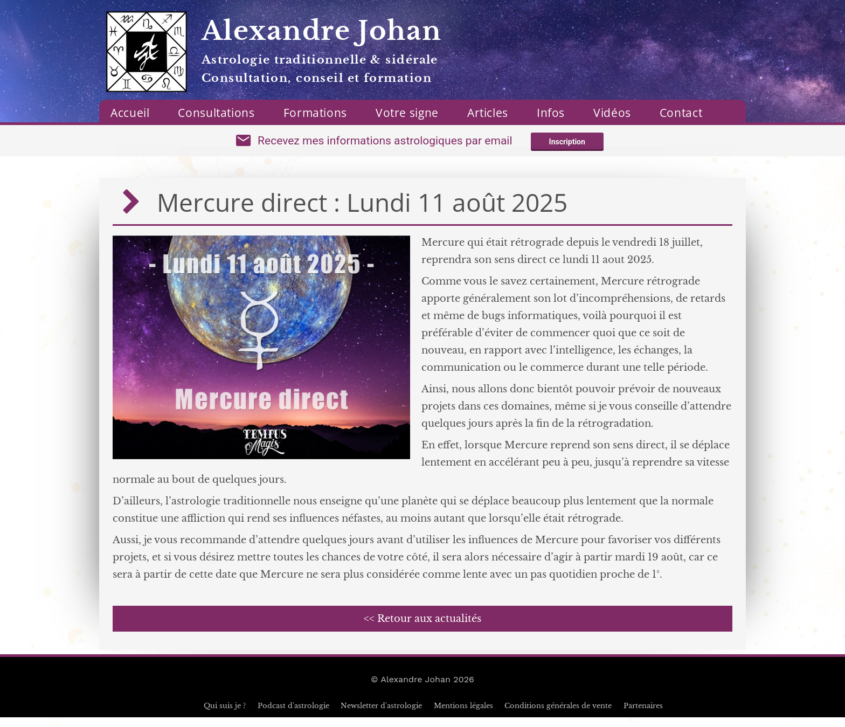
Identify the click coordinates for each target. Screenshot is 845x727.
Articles (487, 112)
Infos (551, 112)
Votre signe (407, 112)
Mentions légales (463, 715)
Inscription (567, 146)
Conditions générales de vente (558, 715)
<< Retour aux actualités (422, 628)
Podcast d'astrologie (293, 715)
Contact (681, 112)
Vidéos (612, 112)
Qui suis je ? (225, 715)
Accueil (129, 112)
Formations (315, 112)
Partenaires (643, 715)
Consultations (216, 112)
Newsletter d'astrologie (381, 715)
